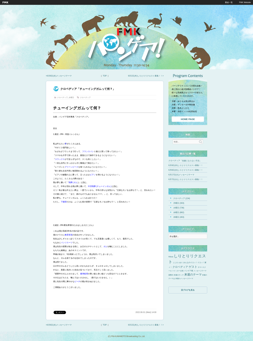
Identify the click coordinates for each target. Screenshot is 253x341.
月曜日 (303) (178, 203)
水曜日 (71, 97)
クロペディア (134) (181, 198)
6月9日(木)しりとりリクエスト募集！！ (185, 165)
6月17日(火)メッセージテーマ (181, 175)
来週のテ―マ (179, 275)
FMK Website (245, 2)
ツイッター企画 (177, 271)
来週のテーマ (193, 274)
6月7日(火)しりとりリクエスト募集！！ (185, 179)
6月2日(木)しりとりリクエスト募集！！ (145, 76)
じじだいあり (178, 262)
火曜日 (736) (178, 208)
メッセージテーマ (199, 271)
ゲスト (193, 266)
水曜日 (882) (178, 212)
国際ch (170, 275)
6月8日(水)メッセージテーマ (59, 76)
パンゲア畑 (188, 271)
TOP (105, 76)
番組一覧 (229, 2)
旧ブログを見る (188, 290)
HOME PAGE (188, 119)
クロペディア (62, 97)
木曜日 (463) (178, 217)
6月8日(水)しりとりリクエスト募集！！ (185, 170)
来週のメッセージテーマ (184, 278)
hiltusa (170, 257)
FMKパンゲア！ (126, 46)
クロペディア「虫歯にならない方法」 (184, 161)
